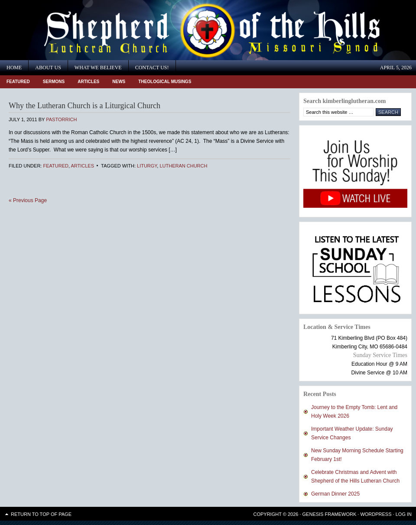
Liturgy (147, 165)
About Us (48, 67)
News (118, 81)
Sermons (54, 81)
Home (14, 67)
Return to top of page (41, 514)
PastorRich (61, 119)
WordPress (375, 514)
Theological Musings (164, 81)
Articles (88, 81)
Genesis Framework (329, 514)
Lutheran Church (183, 165)
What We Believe (98, 67)
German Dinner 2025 (335, 494)
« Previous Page (28, 200)
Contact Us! (152, 67)
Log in (404, 514)
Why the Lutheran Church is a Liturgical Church (84, 105)
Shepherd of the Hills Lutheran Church (78, 30)
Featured (18, 81)
